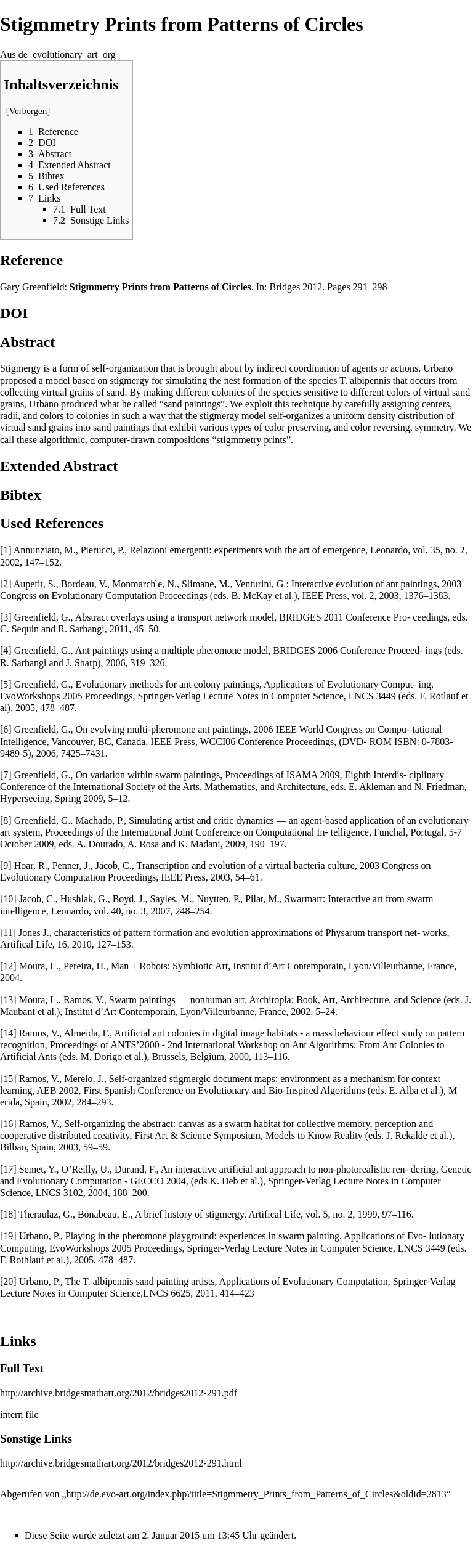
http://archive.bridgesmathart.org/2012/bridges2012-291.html (121, 1463)
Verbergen (28, 111)
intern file (19, 1414)
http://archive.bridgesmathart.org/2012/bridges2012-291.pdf (118, 1393)
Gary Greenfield (32, 287)
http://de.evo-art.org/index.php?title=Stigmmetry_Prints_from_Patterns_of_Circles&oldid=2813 (257, 1494)
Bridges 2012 (296, 287)
